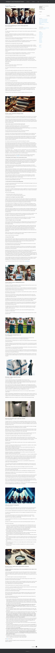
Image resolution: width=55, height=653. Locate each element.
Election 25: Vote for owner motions (43, 21)
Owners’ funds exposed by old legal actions (14, 113)
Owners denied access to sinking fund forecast (14, 282)
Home (6, 5)
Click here (18, 155)
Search (40, 14)
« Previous (33, 646)
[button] (48, 1)
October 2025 (40, 32)
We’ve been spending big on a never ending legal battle (16, 25)
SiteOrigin (27, 651)
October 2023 (40, 42)
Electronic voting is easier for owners (13, 377)
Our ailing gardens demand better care (13, 334)
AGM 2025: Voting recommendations (43, 20)
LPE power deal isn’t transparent (12, 505)
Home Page (28, 1)
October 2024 (40, 35)
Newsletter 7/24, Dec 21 (41, 24)
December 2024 (41, 34)
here (7, 638)
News (7, 5)
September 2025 (41, 33)
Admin (11, 26)
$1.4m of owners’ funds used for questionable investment (17, 566)
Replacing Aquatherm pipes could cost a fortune (15, 418)
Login (38, 1)
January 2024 (40, 41)
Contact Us (33, 1)
